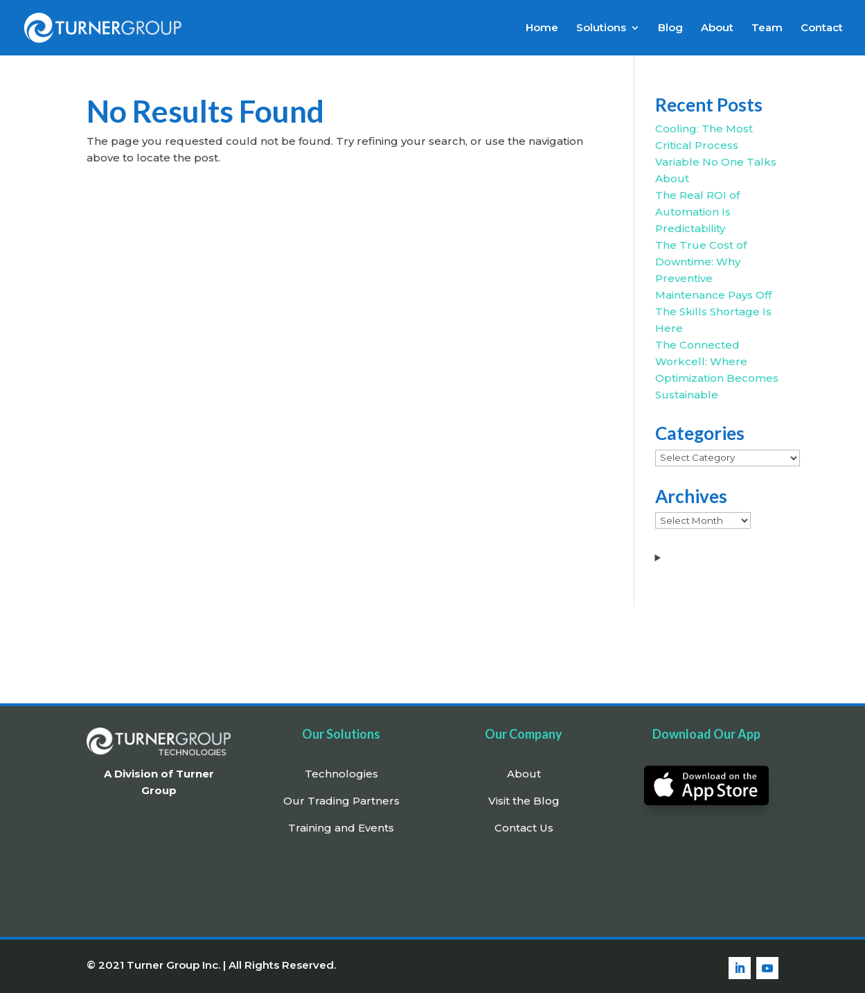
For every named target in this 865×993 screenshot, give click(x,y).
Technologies (341, 773)
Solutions (601, 28)
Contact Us (523, 827)
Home (542, 28)
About (717, 28)
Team (767, 28)
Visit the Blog (524, 800)
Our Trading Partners (341, 800)
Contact (822, 28)
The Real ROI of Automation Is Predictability (697, 211)
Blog (670, 28)
